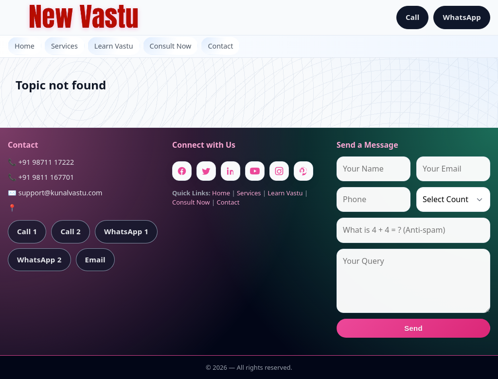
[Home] (84, 17)
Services (64, 46)
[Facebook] (182, 171)
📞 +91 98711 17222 (41, 162)
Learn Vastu (113, 46)
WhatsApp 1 (126, 231)
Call (413, 17)
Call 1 (27, 231)
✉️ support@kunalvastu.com (55, 192)
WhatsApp (462, 17)
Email (95, 259)
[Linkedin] (230, 171)
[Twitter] (206, 171)
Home (25, 46)
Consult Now (171, 46)
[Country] (453, 199)
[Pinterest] (303, 171)
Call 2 (70, 231)
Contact (220, 46)
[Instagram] (279, 171)
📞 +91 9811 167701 (41, 177)
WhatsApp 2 (39, 259)
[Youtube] (255, 171)
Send (413, 328)
